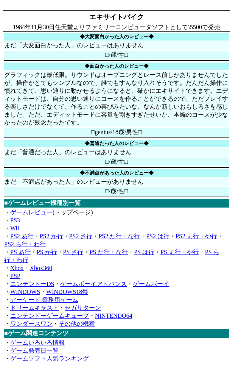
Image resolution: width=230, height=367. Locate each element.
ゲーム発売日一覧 (34, 350)
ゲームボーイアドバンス (93, 284)
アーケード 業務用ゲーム (44, 300)
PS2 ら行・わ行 (25, 244)
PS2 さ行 (81, 236)
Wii (14, 228)
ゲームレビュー (31, 212)
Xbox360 (41, 268)
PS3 (15, 220)
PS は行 (144, 252)
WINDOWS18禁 (67, 292)
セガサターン (83, 308)
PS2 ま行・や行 (196, 236)
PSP (15, 276)
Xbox (17, 268)
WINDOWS (25, 292)
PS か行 (47, 252)
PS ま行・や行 (179, 252)
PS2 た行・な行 (119, 236)
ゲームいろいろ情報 (37, 342)
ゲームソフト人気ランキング (49, 358)
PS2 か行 (51, 236)
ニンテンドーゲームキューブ (49, 315)
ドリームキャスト (34, 308)
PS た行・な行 (108, 252)
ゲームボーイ (151, 284)
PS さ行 (73, 252)
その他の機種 (77, 323)
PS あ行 (20, 252)
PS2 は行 (157, 236)
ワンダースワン (31, 323)
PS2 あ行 (22, 236)
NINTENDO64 (113, 315)
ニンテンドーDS (32, 284)
